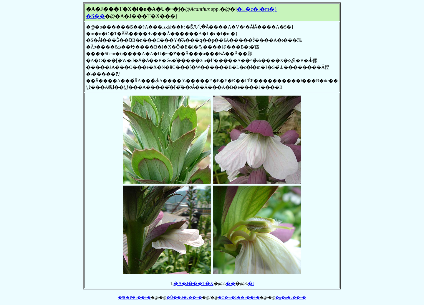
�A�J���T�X (193, 283)
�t (251, 283)
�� (230, 283)
